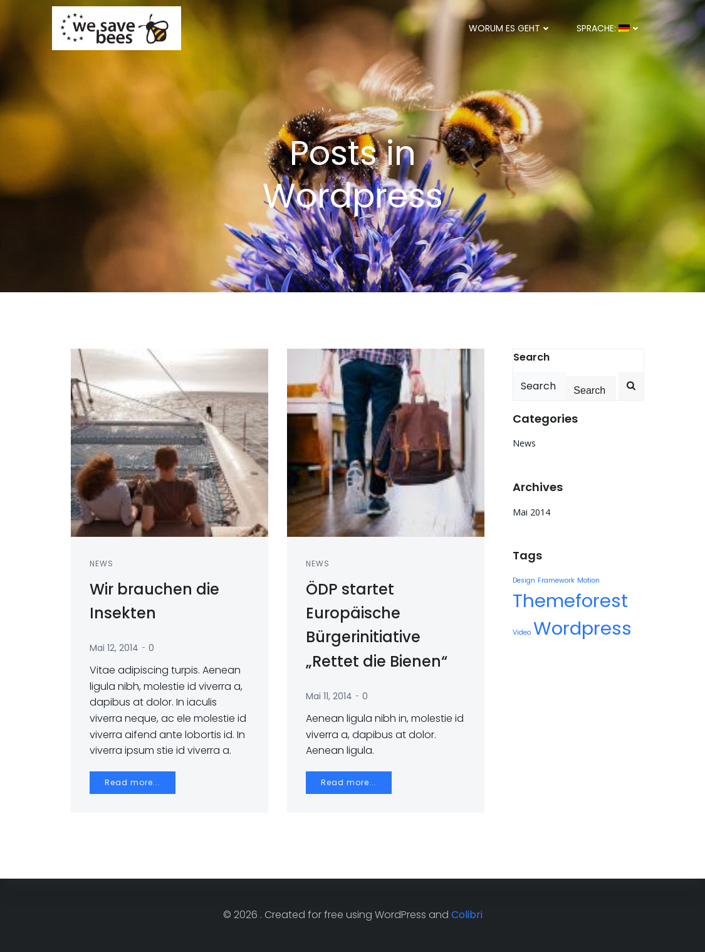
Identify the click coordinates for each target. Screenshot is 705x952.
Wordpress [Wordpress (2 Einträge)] (582, 628)
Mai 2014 (531, 512)
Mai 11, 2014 (329, 696)
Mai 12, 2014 (114, 648)
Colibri (467, 914)
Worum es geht (510, 28)
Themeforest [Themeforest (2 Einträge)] (570, 600)
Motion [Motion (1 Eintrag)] (588, 580)
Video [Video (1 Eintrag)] (522, 632)
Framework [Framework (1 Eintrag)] (556, 580)
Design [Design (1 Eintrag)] (524, 580)
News (101, 563)
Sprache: (609, 28)
